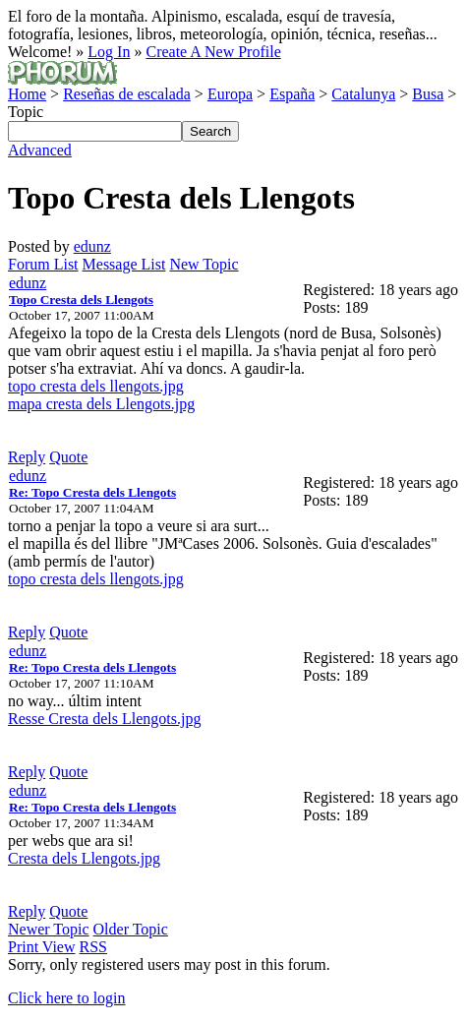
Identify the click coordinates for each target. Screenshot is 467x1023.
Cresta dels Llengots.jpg (84, 858)
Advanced (40, 150)
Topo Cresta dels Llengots (81, 299)
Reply (26, 457)
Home (27, 94)
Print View (42, 946)
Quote (68, 457)
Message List (124, 264)
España (292, 94)
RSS (93, 946)
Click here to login (67, 998)
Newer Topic (48, 929)
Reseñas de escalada (127, 94)
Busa (427, 94)
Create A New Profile (213, 51)
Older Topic (130, 929)
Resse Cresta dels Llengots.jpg (104, 718)
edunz (92, 246)
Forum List (43, 264)
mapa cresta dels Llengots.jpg (101, 403)
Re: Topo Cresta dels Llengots (92, 492)
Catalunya (363, 94)
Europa (230, 94)
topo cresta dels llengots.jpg (96, 386)
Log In (109, 51)
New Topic (203, 264)
